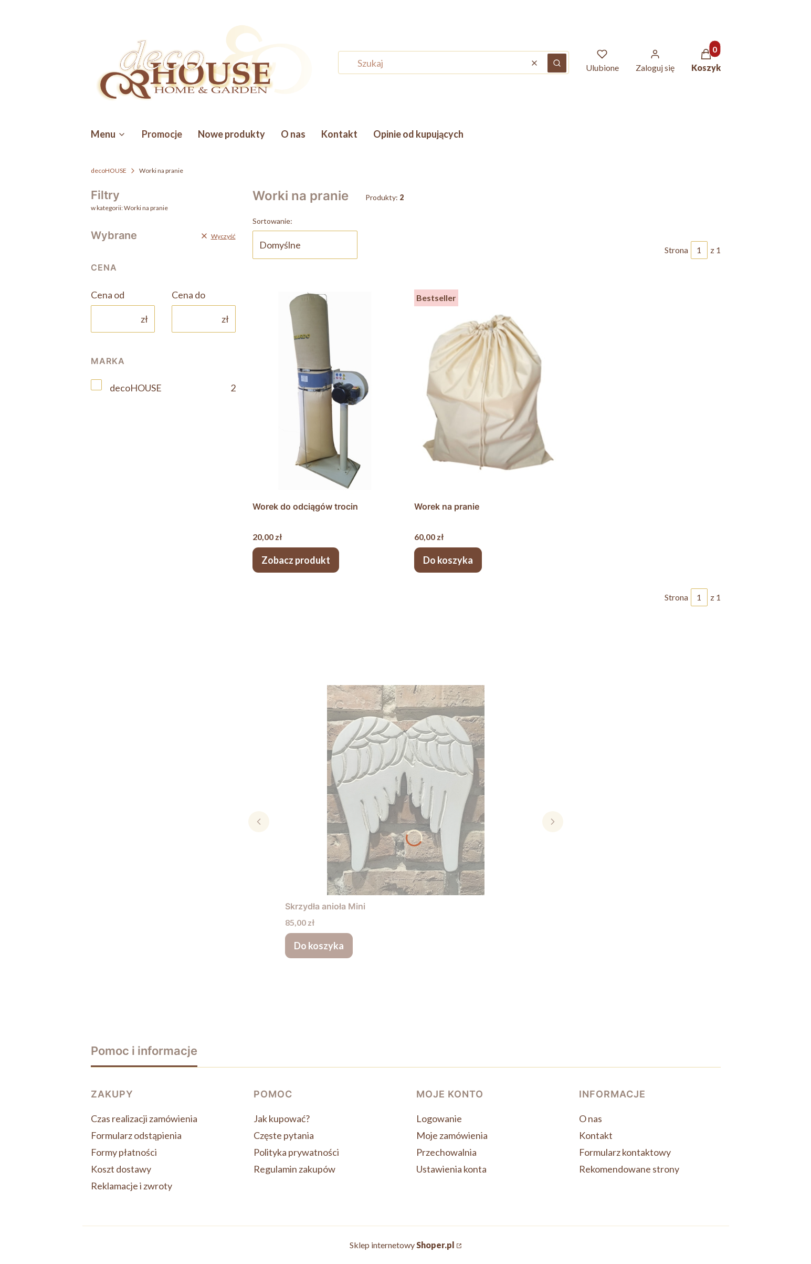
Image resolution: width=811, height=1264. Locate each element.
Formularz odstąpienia (136, 1135)
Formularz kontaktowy (625, 1152)
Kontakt (596, 1135)
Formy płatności (124, 1152)
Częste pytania (284, 1135)
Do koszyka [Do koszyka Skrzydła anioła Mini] (319, 945)
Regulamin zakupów (294, 1169)
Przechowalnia (446, 1152)
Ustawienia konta (451, 1169)
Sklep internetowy (402, 1245)
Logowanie (439, 1118)
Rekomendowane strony (629, 1169)
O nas (590, 1118)
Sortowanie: (272, 220)
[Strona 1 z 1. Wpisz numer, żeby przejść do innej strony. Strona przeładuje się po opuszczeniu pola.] (699, 250)
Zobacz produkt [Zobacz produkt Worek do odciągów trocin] (295, 560)
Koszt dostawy (121, 1169)
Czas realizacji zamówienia (144, 1118)
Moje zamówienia (452, 1135)
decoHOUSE (109, 170)
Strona (676, 250)
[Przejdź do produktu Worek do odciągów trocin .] (324, 390)
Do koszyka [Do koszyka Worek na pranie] (448, 560)
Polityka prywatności (296, 1152)
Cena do (188, 295)
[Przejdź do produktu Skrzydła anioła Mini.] (405, 790)
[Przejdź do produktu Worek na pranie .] (486, 390)
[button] (556, 63)
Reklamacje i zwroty (131, 1186)
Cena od (107, 295)
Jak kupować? (282, 1118)
